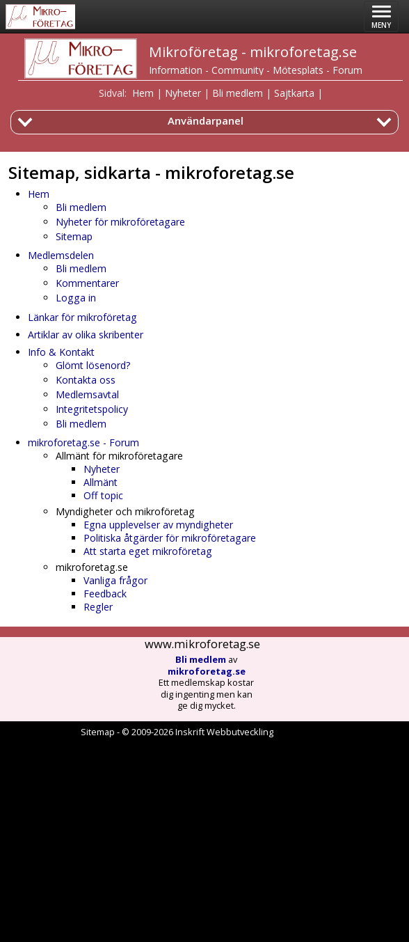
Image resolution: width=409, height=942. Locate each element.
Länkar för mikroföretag (82, 317)
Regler (98, 606)
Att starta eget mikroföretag (147, 551)
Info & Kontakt (61, 352)
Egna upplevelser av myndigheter (158, 524)
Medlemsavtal (87, 394)
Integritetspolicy (92, 409)
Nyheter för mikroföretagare (120, 221)
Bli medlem (237, 93)
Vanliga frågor (115, 580)
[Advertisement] (204, 840)
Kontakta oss (85, 379)
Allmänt (100, 482)
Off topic (103, 495)
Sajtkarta (294, 93)
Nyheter (183, 93)
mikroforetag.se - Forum (83, 442)
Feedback (105, 593)
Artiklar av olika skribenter (85, 334)
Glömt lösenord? (93, 365)
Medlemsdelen (61, 255)
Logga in (76, 297)
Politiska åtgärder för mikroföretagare (169, 537)
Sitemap (74, 236)
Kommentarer (87, 283)
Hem (143, 93)
